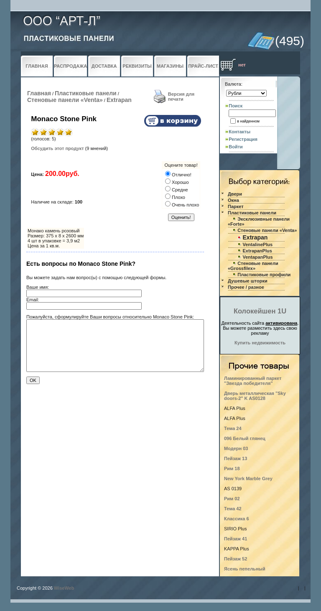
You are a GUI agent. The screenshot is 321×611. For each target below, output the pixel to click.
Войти (236, 146)
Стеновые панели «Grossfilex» (253, 266)
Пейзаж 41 (235, 538)
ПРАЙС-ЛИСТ (203, 66)
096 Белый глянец (244, 438)
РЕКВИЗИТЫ (137, 66)
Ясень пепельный (244, 568)
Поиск (235, 105)
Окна (233, 200)
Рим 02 (232, 498)
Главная (39, 93)
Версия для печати (181, 97)
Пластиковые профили (263, 274)
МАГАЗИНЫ (170, 66)
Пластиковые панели (86, 93)
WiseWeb (64, 588)
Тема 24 (233, 428)
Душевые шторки (248, 280)
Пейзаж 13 (235, 458)
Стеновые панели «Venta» (65, 100)
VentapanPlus (258, 257)
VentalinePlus (258, 244)
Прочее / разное (246, 287)
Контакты (239, 131)
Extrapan (119, 100)
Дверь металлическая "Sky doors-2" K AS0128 (255, 396)
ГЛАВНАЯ (36, 66)
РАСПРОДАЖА (70, 66)
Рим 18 (232, 468)
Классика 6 (236, 518)
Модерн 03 (236, 448)
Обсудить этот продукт (57, 148)
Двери (235, 193)
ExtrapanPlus (257, 250)
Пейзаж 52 (235, 558)
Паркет (236, 206)
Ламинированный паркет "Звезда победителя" (252, 381)
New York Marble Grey (248, 478)
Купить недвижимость (259, 342)
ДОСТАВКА (104, 66)
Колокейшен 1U (260, 311)
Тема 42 (233, 508)
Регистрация (243, 139)
